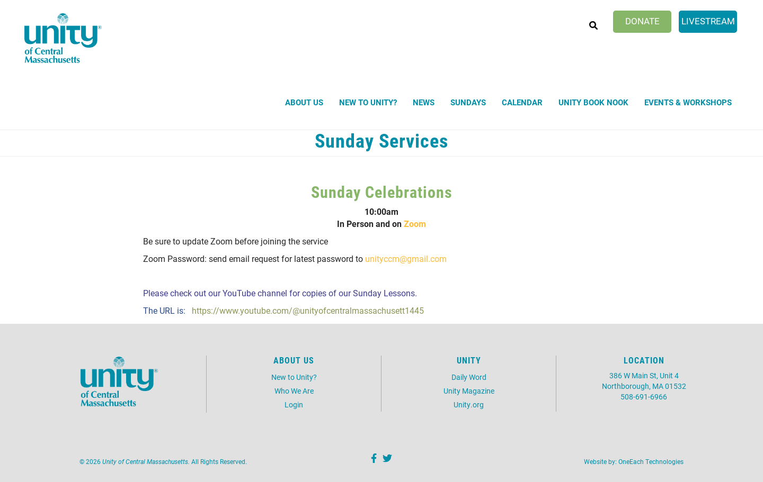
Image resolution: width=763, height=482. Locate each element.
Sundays (468, 102)
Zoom (415, 223)
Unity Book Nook (593, 102)
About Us (304, 102)
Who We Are (294, 391)
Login (294, 404)
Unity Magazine (468, 391)
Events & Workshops (688, 102)
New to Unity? (368, 102)
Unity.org (469, 404)
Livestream (708, 21)
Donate (642, 21)
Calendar (522, 102)
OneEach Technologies (651, 461)
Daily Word (468, 377)
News (423, 102)
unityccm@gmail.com (406, 258)
